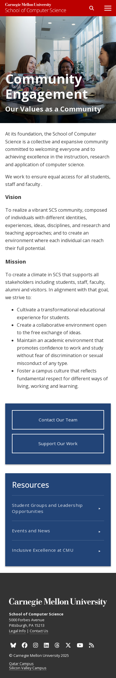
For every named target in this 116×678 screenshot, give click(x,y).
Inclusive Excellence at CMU (42, 550)
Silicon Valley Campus (28, 668)
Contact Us (39, 630)
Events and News (31, 530)
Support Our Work (58, 443)
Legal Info (17, 630)
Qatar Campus (21, 663)
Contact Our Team (58, 420)
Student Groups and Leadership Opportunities (47, 508)
